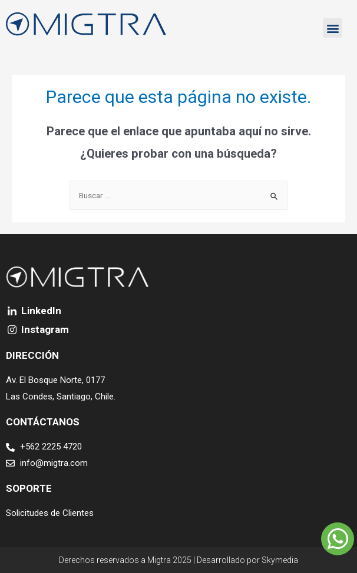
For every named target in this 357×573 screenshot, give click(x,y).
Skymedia (280, 560)
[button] (332, 28)
